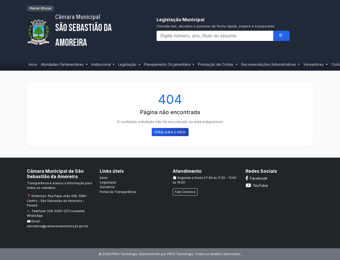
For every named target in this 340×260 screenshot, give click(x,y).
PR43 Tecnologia (180, 254)
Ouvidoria (107, 187)
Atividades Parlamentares (63, 64)
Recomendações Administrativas (269, 64)
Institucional (101, 64)
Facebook (256, 178)
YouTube (257, 185)
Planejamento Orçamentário (168, 64)
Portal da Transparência (118, 192)
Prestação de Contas (216, 64)
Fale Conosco (185, 192)
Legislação (127, 64)
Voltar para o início (170, 132)
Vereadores (314, 64)
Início (33, 64)
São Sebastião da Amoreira (99, 31)
